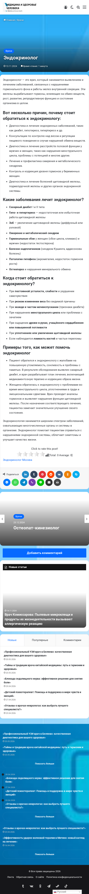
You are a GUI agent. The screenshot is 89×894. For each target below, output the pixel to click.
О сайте (40, 877)
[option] (44, 519)
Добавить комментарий (44, 553)
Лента (10, 877)
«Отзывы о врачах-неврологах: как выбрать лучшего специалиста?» (44, 828)
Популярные (40, 640)
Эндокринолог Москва (17, 460)
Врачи (20, 20)
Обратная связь (24, 877)
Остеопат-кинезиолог (36, 527)
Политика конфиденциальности (64, 877)
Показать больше (44, 763)
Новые (12, 640)
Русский (60, 891)
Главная (9, 20)
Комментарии (72, 640)
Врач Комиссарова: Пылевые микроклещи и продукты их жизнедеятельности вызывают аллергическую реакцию (39, 619)
